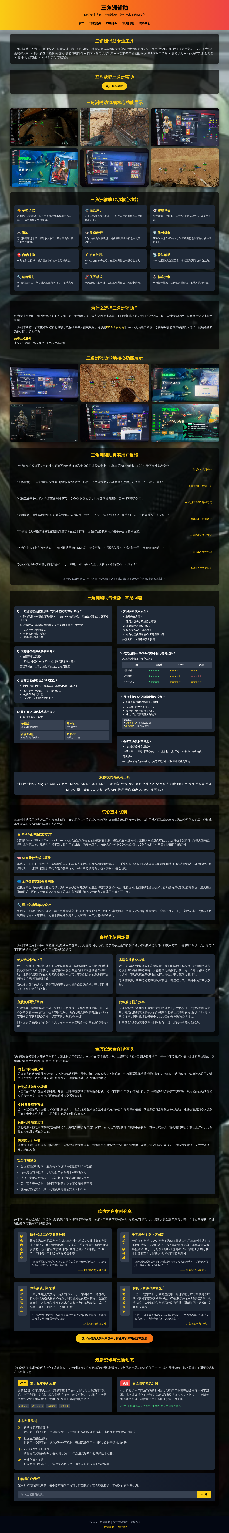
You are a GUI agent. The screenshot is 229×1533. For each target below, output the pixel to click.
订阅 (204, 1494)
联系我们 (144, 23)
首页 (81, 23)
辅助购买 (95, 23)
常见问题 (128, 23)
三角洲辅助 (107, 1527)
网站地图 (123, 1527)
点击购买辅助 (114, 86)
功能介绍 (111, 23)
